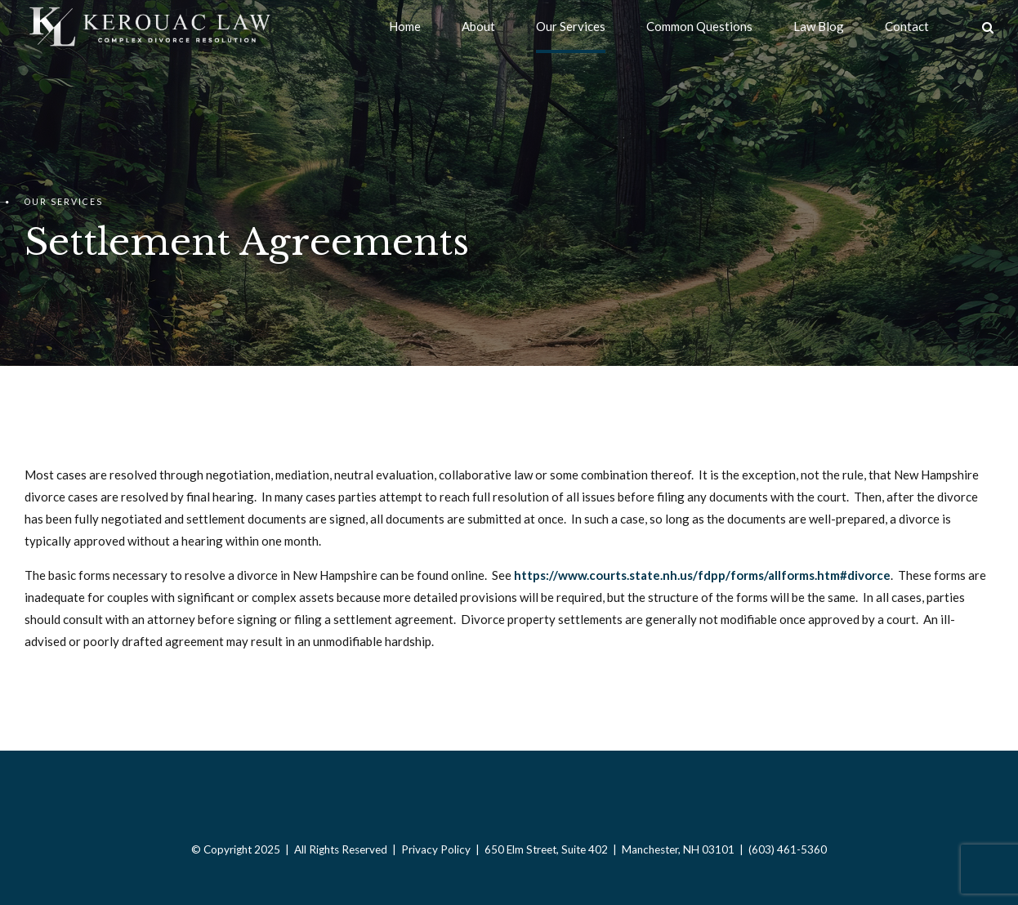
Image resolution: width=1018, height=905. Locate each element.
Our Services (570, 26)
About (478, 26)
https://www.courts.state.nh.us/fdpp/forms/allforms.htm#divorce (702, 575)
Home (405, 26)
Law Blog (818, 26)
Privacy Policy (436, 849)
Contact (907, 26)
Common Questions (699, 26)
